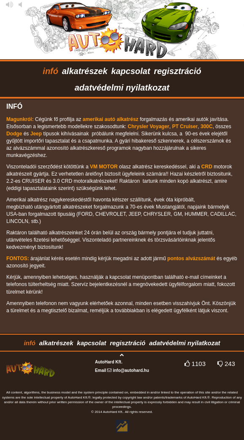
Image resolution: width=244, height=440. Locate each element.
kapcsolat (130, 71)
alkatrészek (85, 71)
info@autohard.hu (131, 370)
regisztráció (177, 71)
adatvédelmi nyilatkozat (122, 87)
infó (50, 71)
